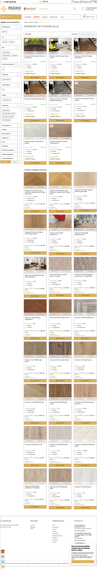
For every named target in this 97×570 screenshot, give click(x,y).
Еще (63, 17)
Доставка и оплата (57, 535)
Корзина (32, 525)
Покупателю (54, 17)
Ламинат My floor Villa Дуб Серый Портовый (58, 99)
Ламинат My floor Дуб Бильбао (35, 99)
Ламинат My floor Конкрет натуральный (58, 142)
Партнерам (55, 527)
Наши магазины (29, 9)
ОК (83, 561)
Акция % (36, 17)
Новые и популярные (86, 34)
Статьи (54, 542)
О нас (53, 525)
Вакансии (54, 539)
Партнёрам (27, 17)
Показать (5, 161)
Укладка (44, 17)
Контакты (55, 537)
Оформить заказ (33, 527)
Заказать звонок (90, 9)
